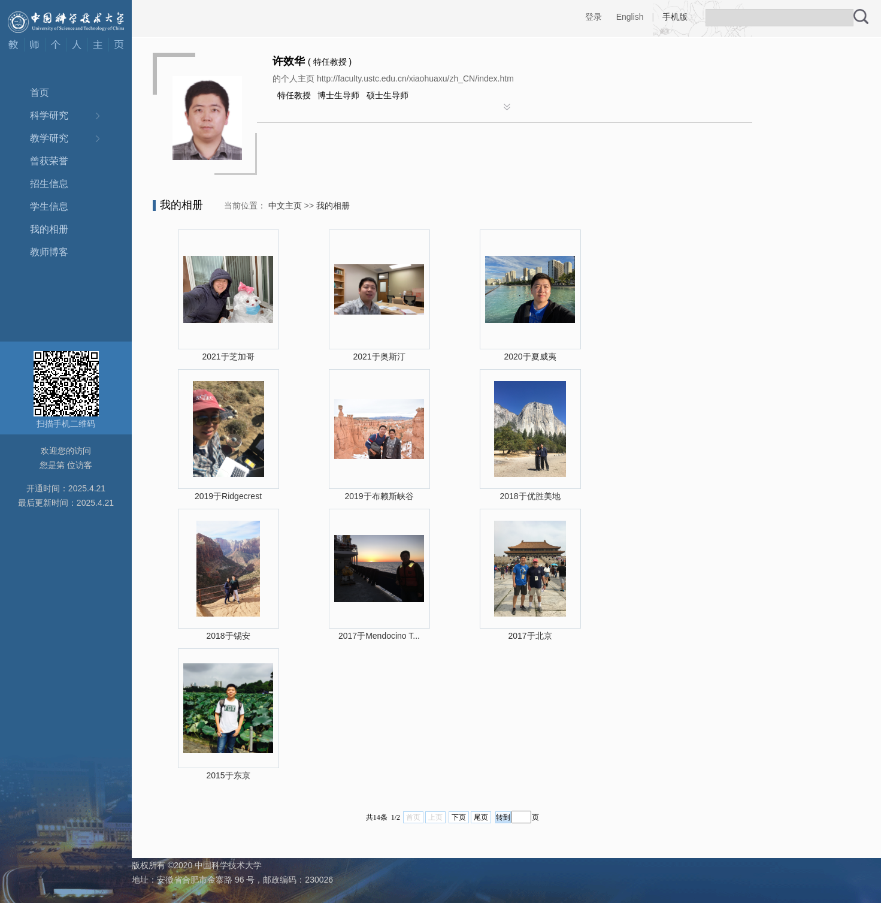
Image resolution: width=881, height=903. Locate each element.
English (630, 17)
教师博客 (49, 252)
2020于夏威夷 (530, 356)
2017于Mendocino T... (379, 636)
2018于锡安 (228, 636)
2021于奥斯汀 (379, 356)
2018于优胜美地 (529, 496)
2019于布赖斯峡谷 (378, 496)
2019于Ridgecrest (228, 496)
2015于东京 (228, 775)
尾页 (481, 817)
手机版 (675, 17)
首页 (39, 92)
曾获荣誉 (49, 161)
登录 (593, 17)
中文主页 (285, 205)
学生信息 (49, 206)
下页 (459, 817)
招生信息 (49, 184)
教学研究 (49, 138)
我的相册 (49, 229)
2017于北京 (530, 636)
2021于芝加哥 (228, 356)
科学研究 (49, 115)
